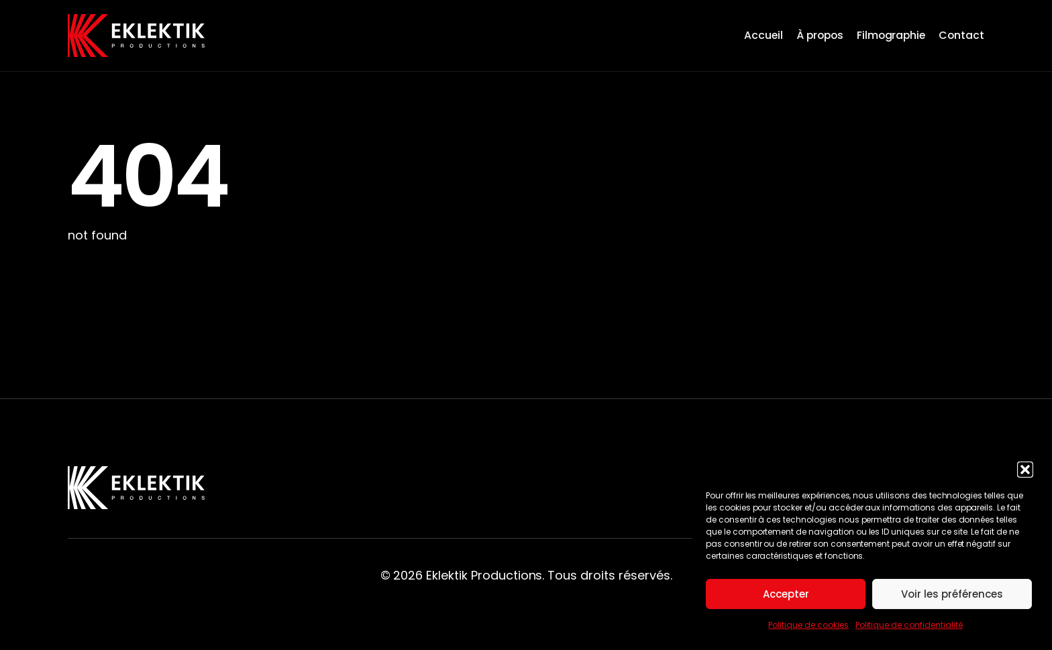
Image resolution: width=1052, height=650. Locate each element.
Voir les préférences (952, 594)
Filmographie (891, 35)
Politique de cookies (808, 625)
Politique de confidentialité (909, 625)
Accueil (763, 35)
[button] (1025, 469)
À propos (819, 35)
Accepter (786, 594)
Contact (961, 35)
